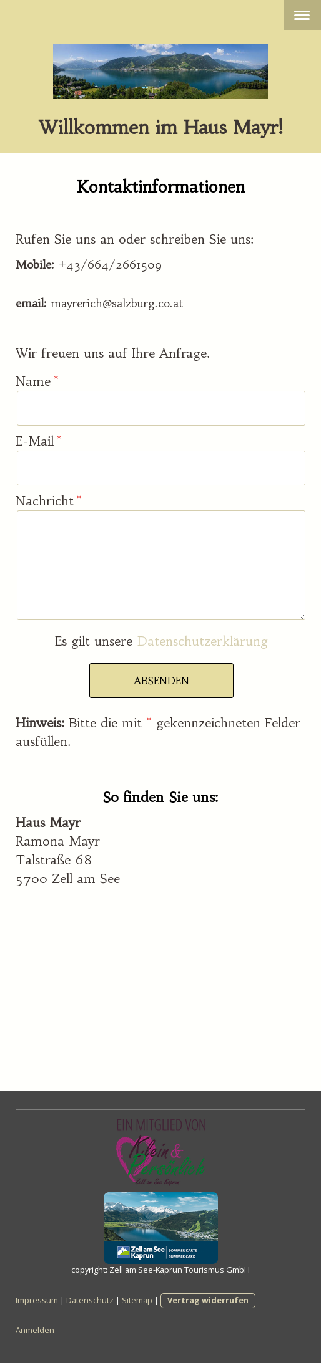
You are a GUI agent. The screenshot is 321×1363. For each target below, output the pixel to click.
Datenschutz (90, 1300)
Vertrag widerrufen (208, 1300)
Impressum (37, 1300)
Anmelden (35, 1330)
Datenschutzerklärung (202, 641)
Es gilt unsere (161, 641)
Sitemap (137, 1300)
